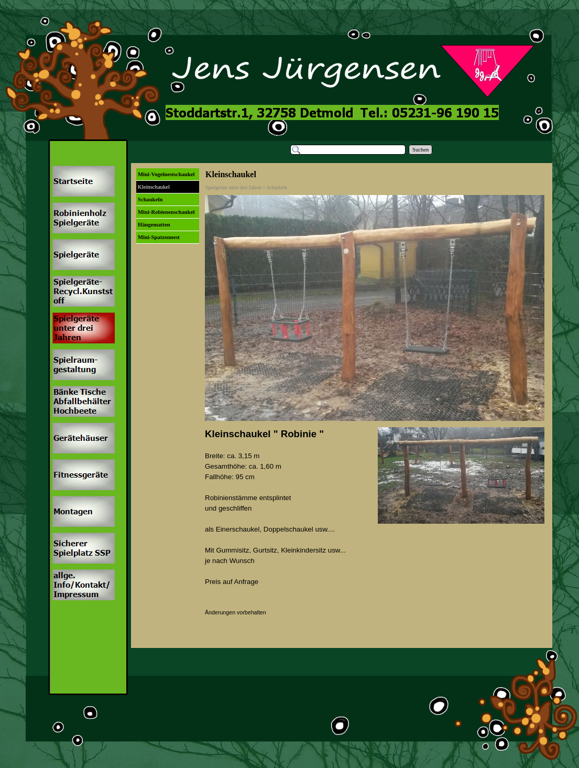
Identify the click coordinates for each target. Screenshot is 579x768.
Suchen (420, 150)
